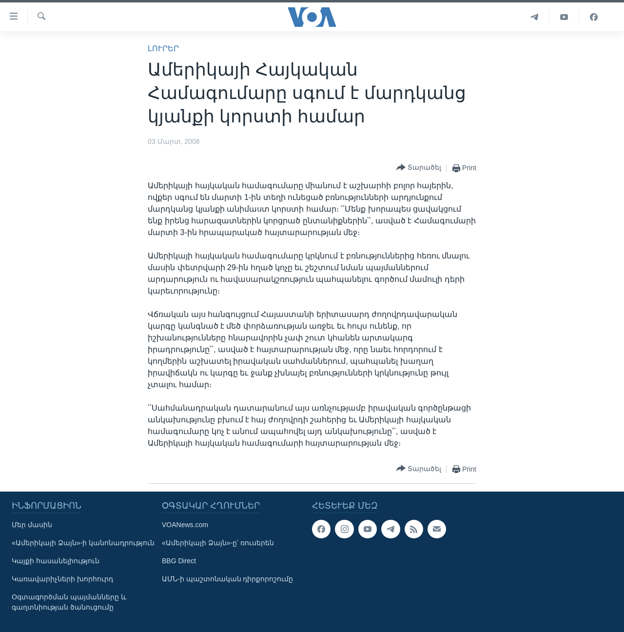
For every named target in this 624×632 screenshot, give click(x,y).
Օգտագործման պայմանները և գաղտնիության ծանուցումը (69, 602)
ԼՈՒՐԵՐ (163, 48)
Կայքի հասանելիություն (55, 561)
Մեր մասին (32, 525)
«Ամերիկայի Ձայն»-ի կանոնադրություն (83, 543)
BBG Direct (179, 561)
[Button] (418, 168)
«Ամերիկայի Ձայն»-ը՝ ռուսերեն (218, 543)
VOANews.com (185, 525)
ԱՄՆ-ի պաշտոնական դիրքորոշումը (227, 579)
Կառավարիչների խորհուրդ (62, 579)
